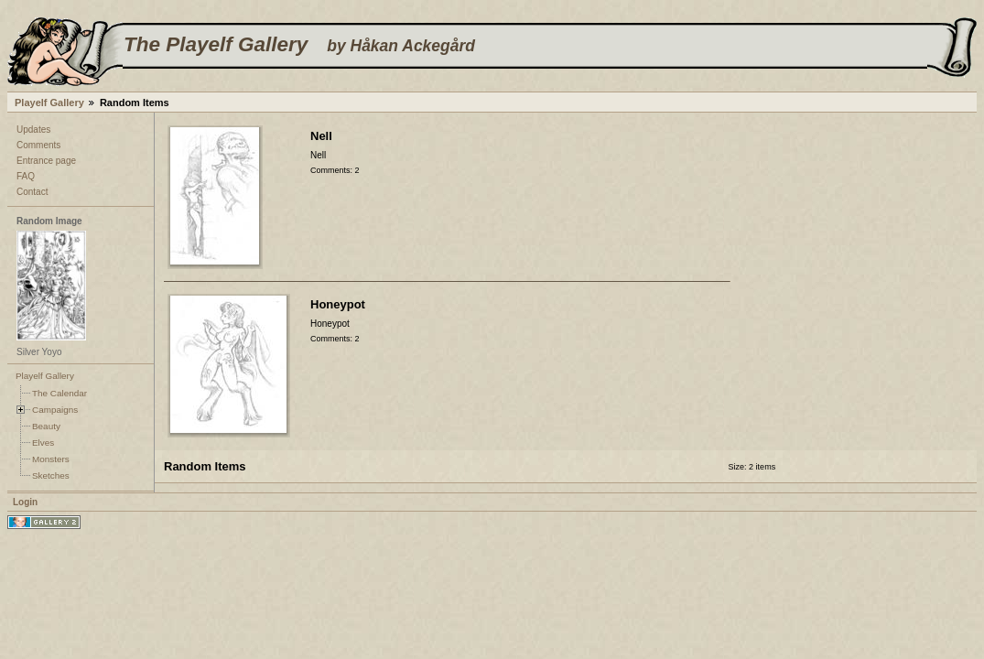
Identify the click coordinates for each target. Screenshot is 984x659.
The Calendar (59, 393)
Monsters (51, 459)
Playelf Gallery (49, 102)
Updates (33, 129)
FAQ (25, 176)
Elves (43, 443)
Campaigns (55, 410)
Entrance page (46, 161)
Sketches (51, 475)
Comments (38, 145)
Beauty (46, 426)
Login (25, 502)
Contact (32, 192)
